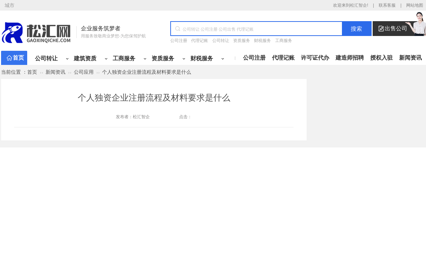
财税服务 (262, 40)
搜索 (356, 29)
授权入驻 (381, 58)
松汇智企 (141, 116)
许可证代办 (315, 58)
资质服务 (241, 40)
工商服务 (283, 40)
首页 (18, 58)
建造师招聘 (350, 58)
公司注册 (178, 40)
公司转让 (220, 40)
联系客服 (387, 5)
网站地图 (414, 5)
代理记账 (199, 40)
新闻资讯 (410, 58)
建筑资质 (85, 58)
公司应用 (84, 72)
